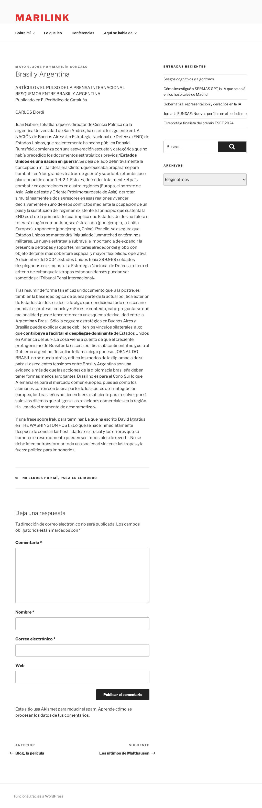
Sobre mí (25, 33)
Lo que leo (53, 33)
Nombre (24, 612)
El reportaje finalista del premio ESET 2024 (198, 123)
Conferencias (83, 33)
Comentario (28, 542)
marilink (42, 18)
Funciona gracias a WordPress (38, 796)
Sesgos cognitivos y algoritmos (188, 79)
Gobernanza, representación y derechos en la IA (202, 104)
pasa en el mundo (79, 478)
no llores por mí (40, 478)
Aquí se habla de (120, 33)
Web (20, 665)
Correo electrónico (35, 639)
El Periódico (52, 99)
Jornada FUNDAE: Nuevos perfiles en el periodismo (205, 113)
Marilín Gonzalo (70, 67)
